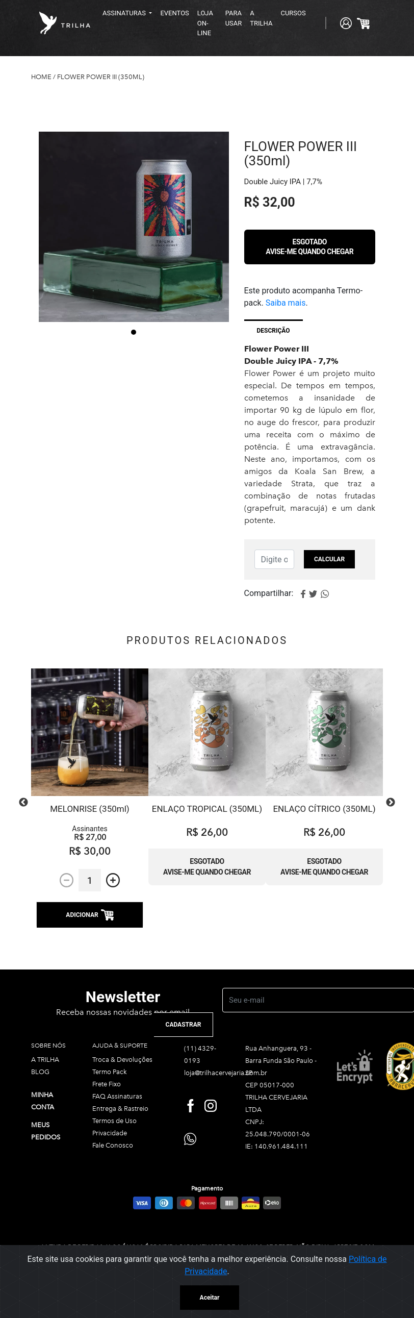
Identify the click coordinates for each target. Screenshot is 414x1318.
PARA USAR (233, 18)
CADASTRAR (183, 1024)
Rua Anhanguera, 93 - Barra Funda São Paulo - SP (281, 1061)
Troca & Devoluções (122, 1059)
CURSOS (292, 13)
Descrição (273, 330)
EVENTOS (174, 13)
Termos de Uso (114, 1121)
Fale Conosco (112, 1145)
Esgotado (309, 247)
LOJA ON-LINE (205, 23)
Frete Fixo (106, 1084)
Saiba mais (286, 303)
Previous (23, 803)
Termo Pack (109, 1072)
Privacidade (109, 1133)
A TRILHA (261, 18)
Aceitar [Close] (210, 1297)
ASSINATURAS (124, 13)
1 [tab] (133, 332)
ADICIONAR (89, 915)
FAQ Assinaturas (117, 1096)
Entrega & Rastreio (120, 1108)
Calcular (329, 559)
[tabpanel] (134, 227)
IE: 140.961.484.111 (276, 1146)
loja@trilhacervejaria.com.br (225, 1073)
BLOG (40, 1072)
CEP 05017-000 (269, 1085)
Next (390, 803)
